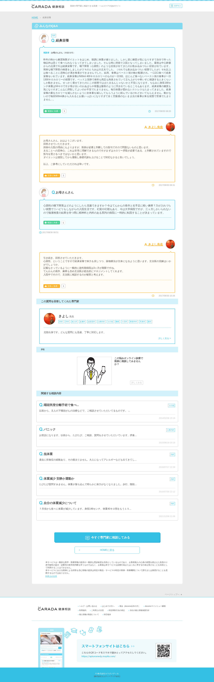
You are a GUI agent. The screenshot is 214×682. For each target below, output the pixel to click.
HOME (35, 17)
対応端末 (107, 614)
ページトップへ (172, 594)
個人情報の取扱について (89, 614)
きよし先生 (155, 127)
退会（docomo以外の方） (129, 606)
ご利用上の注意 (97, 610)
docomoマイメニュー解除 (155, 606)
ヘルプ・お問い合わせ (88, 606)
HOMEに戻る (107, 550)
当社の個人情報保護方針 (139, 610)
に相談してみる (110, 537)
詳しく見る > (165, 338)
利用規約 (82, 610)
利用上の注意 (51, 576)
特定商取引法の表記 (117, 610)
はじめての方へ (108, 606)
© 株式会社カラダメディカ (107, 673)
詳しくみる (136, 382)
